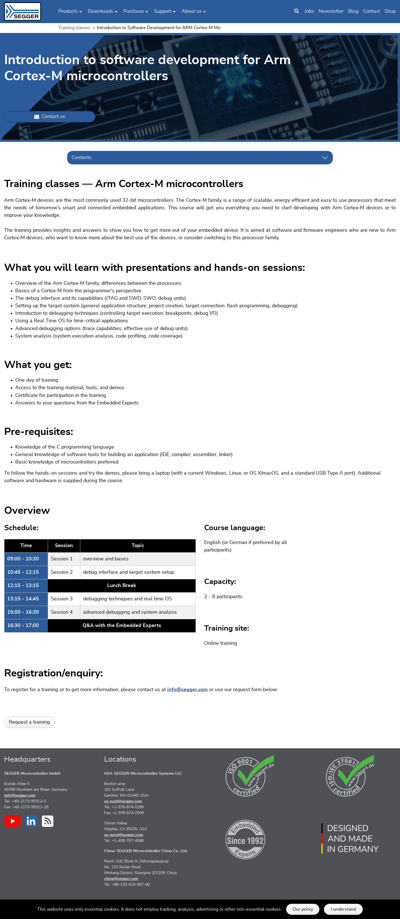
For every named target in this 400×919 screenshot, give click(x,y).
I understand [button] (343, 909)
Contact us (49, 116)
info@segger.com (187, 689)
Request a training (29, 722)
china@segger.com (121, 879)
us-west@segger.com (123, 835)
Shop (390, 11)
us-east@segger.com (123, 801)
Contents (82, 157)
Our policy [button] (303, 909)
